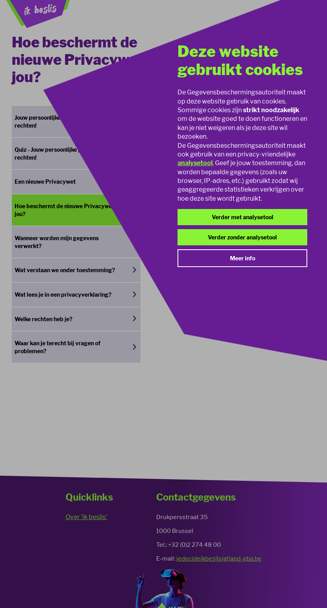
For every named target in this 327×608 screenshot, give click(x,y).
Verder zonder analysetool (242, 237)
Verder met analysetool (242, 217)
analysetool (195, 163)
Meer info (242, 258)
